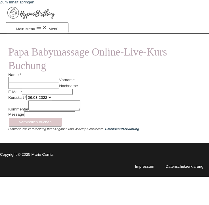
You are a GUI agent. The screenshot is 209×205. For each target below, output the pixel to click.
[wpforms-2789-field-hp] (49, 114)
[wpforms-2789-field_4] (47, 92)
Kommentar (18, 109)
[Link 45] (122, 129)
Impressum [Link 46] (144, 166)
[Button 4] (37, 27)
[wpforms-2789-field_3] (33, 80)
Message (16, 114)
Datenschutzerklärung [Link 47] (184, 166)
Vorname (67, 80)
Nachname (68, 86)
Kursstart (17, 97)
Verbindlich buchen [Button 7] (35, 122)
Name (14, 75)
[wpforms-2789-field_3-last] (33, 86)
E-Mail (15, 92)
